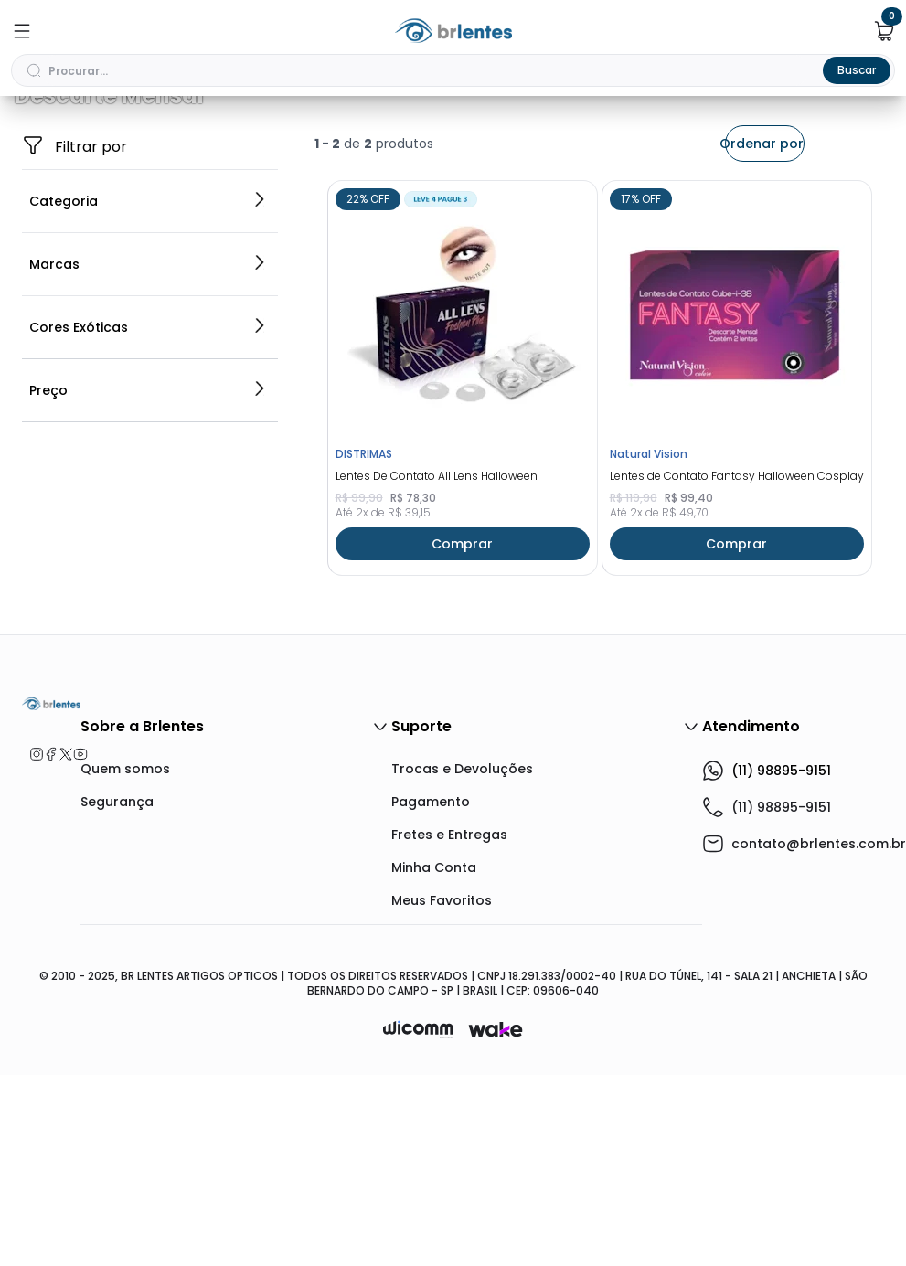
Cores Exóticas (148, 518)
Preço (148, 581)
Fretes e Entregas (449, 1025)
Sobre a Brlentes (235, 918)
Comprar (462, 735)
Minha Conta (433, 1058)
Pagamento (430, 993)
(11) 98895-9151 (766, 962)
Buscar (856, 70)
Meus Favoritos (441, 1091)
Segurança (117, 993)
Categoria (148, 392)
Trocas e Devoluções (462, 960)
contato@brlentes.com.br (818, 1035)
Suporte (546, 918)
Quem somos (125, 960)
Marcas (148, 455)
